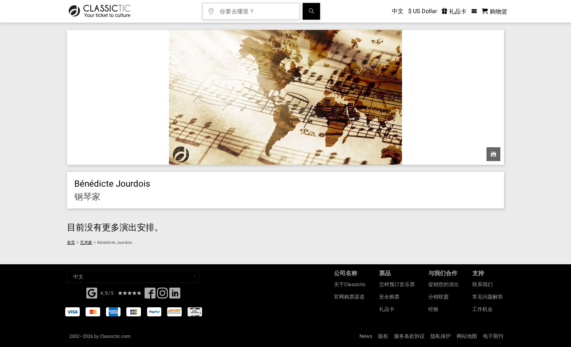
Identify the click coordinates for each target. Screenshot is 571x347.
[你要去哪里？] (256, 9)
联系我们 (482, 284)
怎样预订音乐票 (397, 284)
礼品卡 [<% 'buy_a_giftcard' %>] (454, 11)
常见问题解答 (487, 297)
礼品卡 (386, 309)
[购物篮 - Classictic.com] (494, 11)
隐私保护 (440, 336)
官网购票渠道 (349, 297)
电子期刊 (493, 336)
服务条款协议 (409, 336)
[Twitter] (162, 295)
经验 (433, 309)
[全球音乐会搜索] (311, 11)
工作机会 (482, 309)
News (365, 336)
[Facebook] (91, 292)
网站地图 (467, 336)
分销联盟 (438, 297)
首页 (71, 242)
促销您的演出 (443, 284)
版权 (383, 336)
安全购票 (389, 297)
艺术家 (86, 242)
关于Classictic (350, 284)
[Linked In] (174, 295)
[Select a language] (133, 276)
